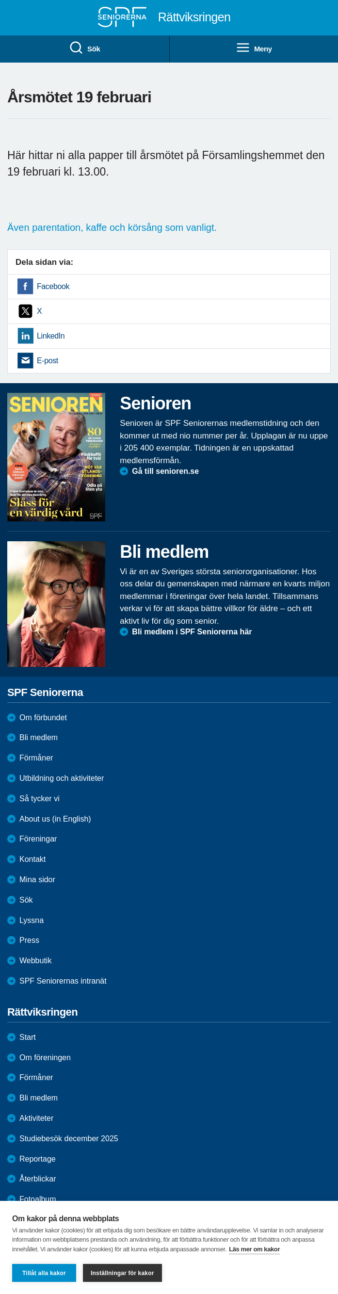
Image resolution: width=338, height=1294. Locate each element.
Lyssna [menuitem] (31, 920)
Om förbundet (43, 717)
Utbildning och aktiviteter (61, 778)
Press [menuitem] (29, 940)
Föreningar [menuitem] (38, 839)
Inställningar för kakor (122, 1273)
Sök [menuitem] (84, 48)
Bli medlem (38, 737)
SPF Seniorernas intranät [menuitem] (63, 981)
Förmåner (36, 758)
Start (27, 1037)
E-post (47, 360)
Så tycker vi (39, 798)
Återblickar (37, 1179)
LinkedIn (50, 336)
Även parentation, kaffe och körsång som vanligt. (113, 227)
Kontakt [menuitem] (32, 859)
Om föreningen (45, 1057)
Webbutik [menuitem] (35, 960)
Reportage (37, 1159)
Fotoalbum (37, 1199)
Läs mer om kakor (254, 1249)
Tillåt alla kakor (44, 1273)
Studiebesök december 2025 (68, 1138)
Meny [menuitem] (254, 48)
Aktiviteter (36, 1118)
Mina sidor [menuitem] (37, 879)
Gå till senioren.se (165, 471)
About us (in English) (55, 819)
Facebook (53, 286)
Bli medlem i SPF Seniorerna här (192, 632)
